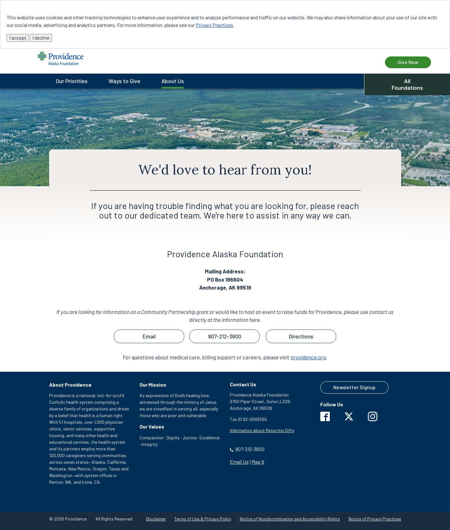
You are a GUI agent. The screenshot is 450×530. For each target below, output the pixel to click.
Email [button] (149, 336)
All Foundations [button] (407, 84)
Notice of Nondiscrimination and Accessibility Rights (290, 518)
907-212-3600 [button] (224, 336)
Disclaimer (156, 518)
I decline (40, 38)
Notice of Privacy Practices (375, 518)
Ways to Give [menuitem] (124, 80)
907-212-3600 (249, 449)
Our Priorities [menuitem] (72, 80)
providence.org (308, 357)
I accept (17, 38)
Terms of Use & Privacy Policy (202, 518)
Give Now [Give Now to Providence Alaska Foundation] (408, 62)
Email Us (239, 462)
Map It (257, 462)
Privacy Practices (214, 25)
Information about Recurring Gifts (262, 430)
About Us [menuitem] (172, 80)
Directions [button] (301, 336)
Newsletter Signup (354, 387)
